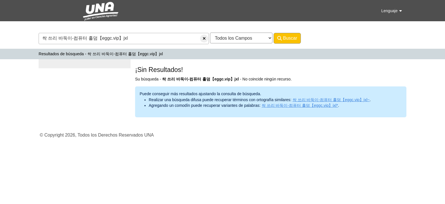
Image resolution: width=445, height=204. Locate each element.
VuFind (48, 9)
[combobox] (124, 38)
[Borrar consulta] (204, 38)
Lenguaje (391, 11)
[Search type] (241, 38)
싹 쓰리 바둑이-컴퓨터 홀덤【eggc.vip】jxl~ (331, 99)
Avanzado (316, 38)
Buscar (287, 38)
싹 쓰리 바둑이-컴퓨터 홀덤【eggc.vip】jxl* (300, 105)
